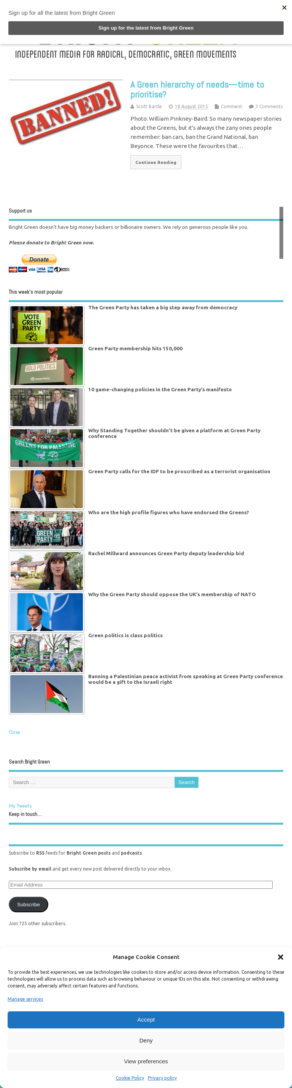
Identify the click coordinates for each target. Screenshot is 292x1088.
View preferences (146, 1061)
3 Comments (269, 106)
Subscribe (28, 904)
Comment (231, 106)
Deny (145, 1040)
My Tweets (20, 805)
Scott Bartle (149, 106)
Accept (146, 1019)
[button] (280, 957)
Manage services (25, 999)
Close (14, 732)
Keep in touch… (25, 814)
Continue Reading (155, 162)
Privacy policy (162, 1077)
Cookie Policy (130, 1077)
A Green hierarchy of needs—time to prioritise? (197, 89)
